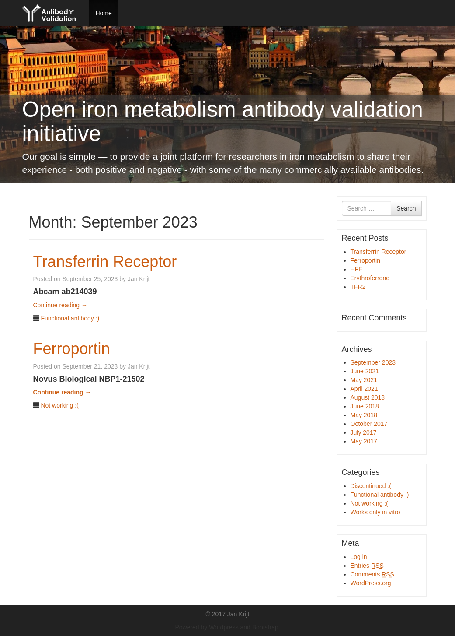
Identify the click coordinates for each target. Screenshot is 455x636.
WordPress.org (371, 583)
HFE (357, 269)
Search (406, 208)
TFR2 (358, 286)
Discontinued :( (371, 485)
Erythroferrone (370, 277)
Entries (367, 565)
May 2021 (364, 379)
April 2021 (364, 388)
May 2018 (364, 414)
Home (103, 13)
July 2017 (364, 432)
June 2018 (365, 406)
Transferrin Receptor (105, 262)
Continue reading (60, 305)
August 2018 (368, 397)
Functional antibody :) (70, 318)
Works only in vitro (375, 512)
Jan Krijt (139, 278)
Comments (372, 574)
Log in (359, 556)
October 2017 (369, 423)
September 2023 (373, 362)
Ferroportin (71, 349)
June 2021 (365, 371)
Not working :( (59, 405)
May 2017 (364, 441)
